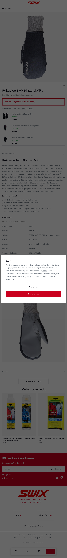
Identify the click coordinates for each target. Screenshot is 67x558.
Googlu (44, 271)
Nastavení (33, 287)
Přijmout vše (33, 294)
